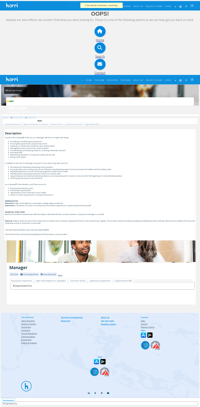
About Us (138, 6)
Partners (125, 6)
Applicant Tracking (28, 324)
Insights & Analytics (29, 343)
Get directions (8, 400)
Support (144, 324)
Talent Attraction (28, 321)
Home (88, 80)
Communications (28, 336)
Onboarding (26, 327)
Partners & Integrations (72, 317)
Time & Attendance (29, 333)
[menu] (191, 5)
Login (168, 6)
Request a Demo (154, 6)
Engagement (26, 340)
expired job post (11, 404)
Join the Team (107, 321)
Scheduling (25, 330)
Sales (143, 321)
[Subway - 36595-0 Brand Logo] (100, 101)
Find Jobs (99, 80)
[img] (101, 251)
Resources (112, 80)
